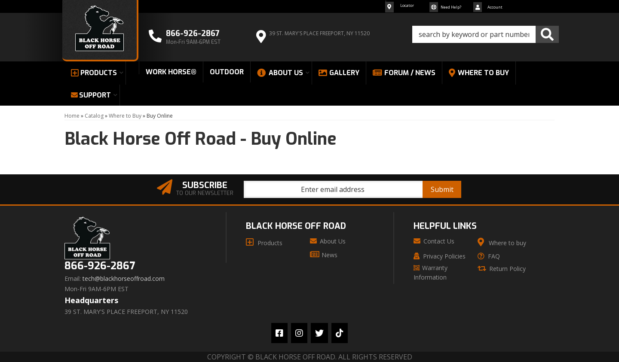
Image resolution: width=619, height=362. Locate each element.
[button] (485, 34)
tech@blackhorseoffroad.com (124, 279)
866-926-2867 (99, 266)
